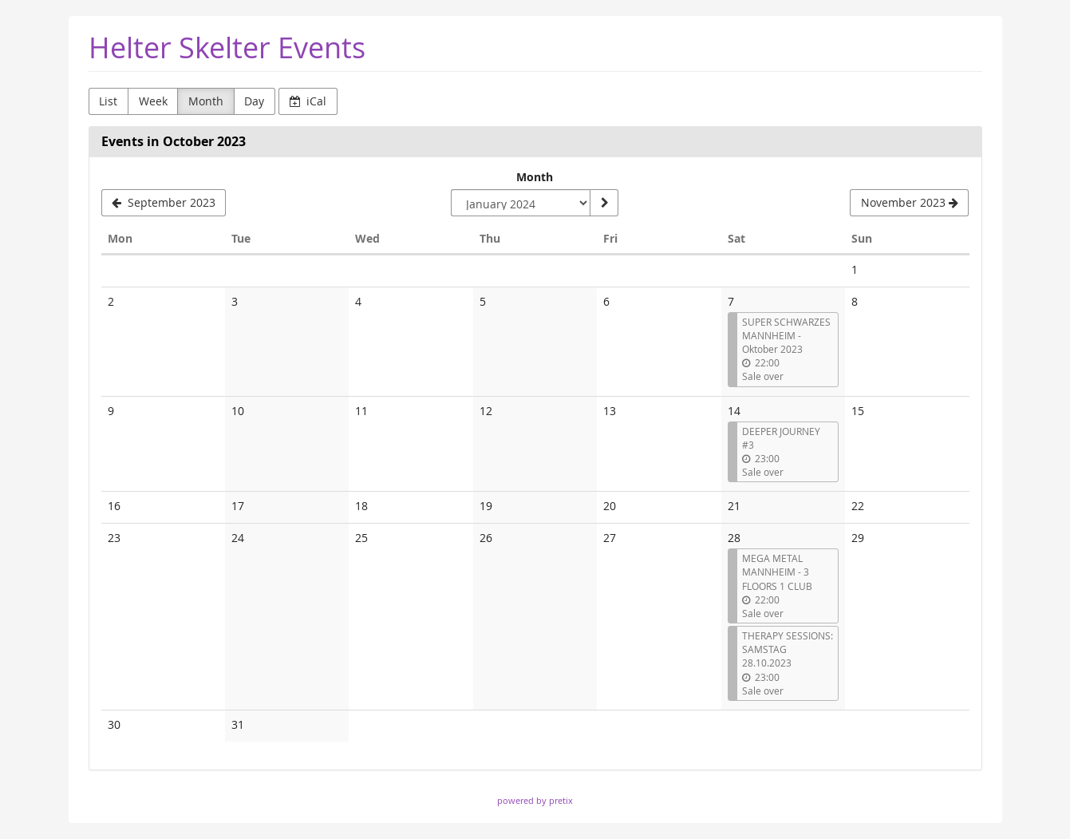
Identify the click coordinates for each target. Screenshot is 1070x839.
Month (205, 101)
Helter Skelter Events (227, 47)
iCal (308, 101)
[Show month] (604, 202)
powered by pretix (535, 800)
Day (254, 101)
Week (153, 101)
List (108, 101)
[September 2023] (164, 202)
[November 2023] (909, 202)
